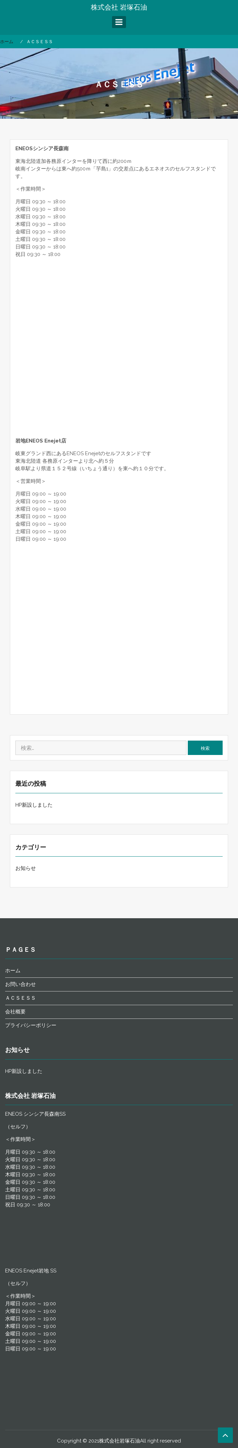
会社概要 (15, 1012)
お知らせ (25, 868)
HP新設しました (34, 805)
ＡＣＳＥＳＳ (20, 998)
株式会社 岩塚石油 (119, 7)
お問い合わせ (20, 984)
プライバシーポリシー (30, 1025)
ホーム (12, 971)
